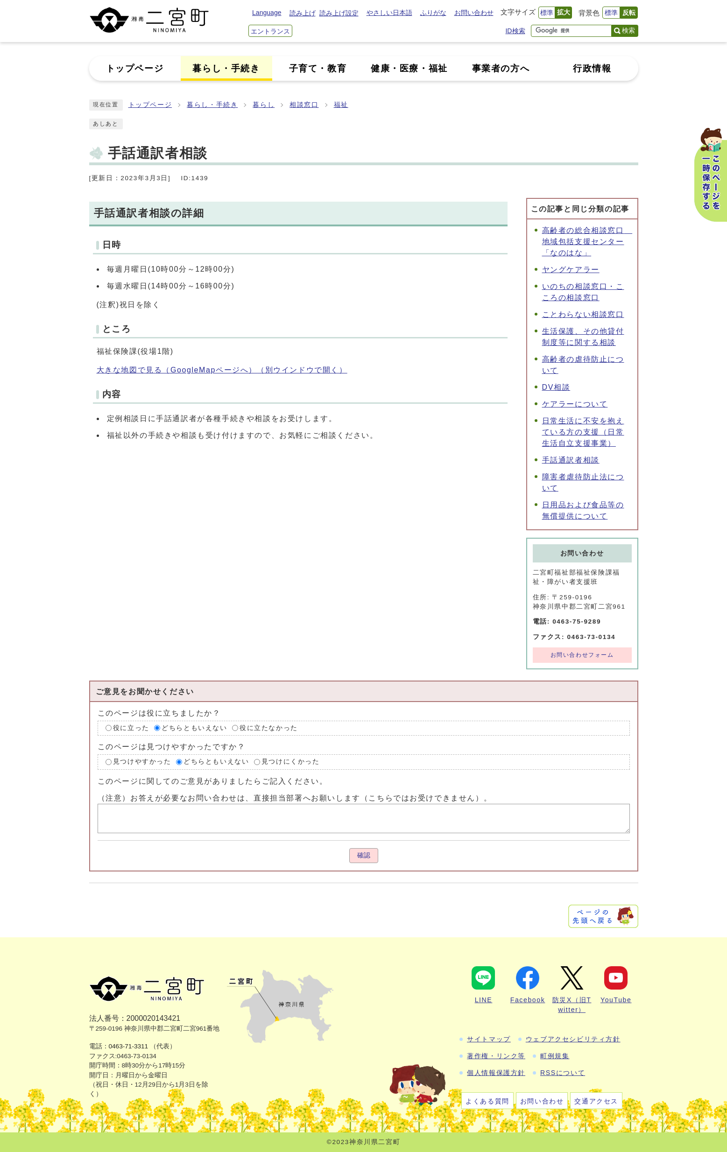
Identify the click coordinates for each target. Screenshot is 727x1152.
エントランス (270, 31)
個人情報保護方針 (496, 1072)
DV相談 (556, 387)
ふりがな (433, 12)
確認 (363, 855)
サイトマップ (489, 1039)
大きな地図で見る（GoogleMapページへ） (222, 370)
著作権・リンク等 (496, 1056)
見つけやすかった (142, 761)
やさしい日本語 (389, 12)
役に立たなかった (269, 727)
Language (266, 12)
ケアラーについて (575, 404)
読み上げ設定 (339, 13)
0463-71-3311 (128, 1046)
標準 (546, 12)
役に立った (131, 727)
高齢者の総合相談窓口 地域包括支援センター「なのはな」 (587, 241)
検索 (628, 30)
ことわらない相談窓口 (583, 314)
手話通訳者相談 (571, 460)
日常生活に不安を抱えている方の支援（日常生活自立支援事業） (583, 432)
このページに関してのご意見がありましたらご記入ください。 (213, 781)
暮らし (264, 104)
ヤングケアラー (571, 270)
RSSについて (562, 1072)
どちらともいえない (194, 727)
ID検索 (515, 31)
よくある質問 (487, 1101)
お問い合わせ (474, 12)
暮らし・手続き (212, 104)
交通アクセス (596, 1101)
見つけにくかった (290, 761)
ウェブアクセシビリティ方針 (573, 1039)
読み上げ (302, 13)
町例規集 (554, 1056)
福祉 (341, 104)
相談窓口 (303, 104)
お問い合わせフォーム (582, 655)
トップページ (150, 104)
